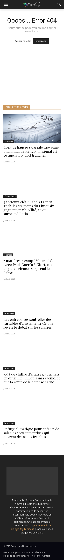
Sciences (8, 255)
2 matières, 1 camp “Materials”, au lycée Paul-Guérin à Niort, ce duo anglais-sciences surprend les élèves (30, 266)
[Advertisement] (32, 79)
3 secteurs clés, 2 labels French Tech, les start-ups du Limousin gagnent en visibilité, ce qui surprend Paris (28, 207)
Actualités (8, 141)
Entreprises (9, 313)
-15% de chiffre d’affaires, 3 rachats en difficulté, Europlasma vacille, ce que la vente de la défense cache (31, 378)
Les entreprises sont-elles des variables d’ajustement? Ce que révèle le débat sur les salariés (28, 323)
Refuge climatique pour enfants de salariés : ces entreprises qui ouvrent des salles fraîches (31, 432)
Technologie (10, 196)
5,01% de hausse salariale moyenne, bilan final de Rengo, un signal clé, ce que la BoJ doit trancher (31, 151)
